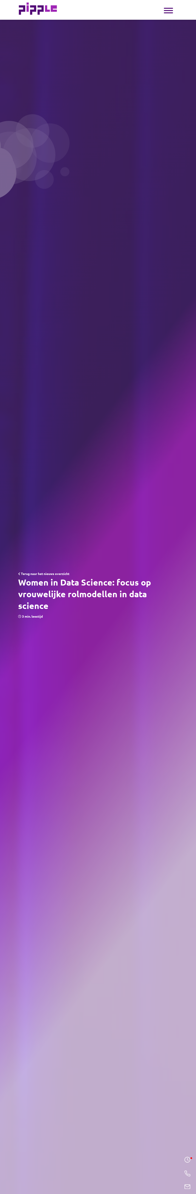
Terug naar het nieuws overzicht (43, 574)
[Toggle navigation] (168, 10)
